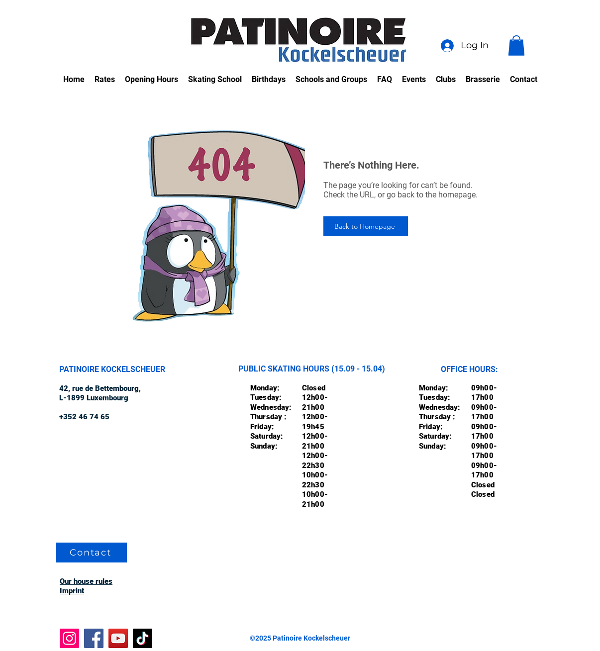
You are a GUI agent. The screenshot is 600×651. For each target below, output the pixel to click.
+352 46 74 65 (84, 416)
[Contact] (91, 552)
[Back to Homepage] (365, 226)
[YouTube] (118, 638)
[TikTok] (142, 638)
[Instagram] (69, 638)
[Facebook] (93, 638)
